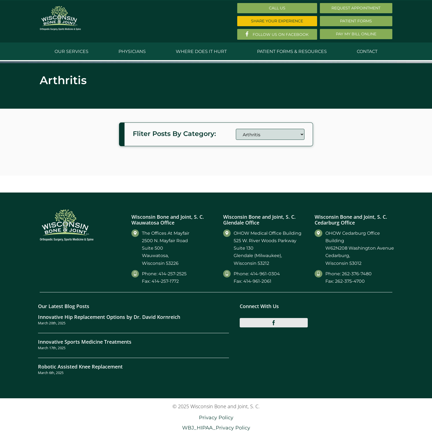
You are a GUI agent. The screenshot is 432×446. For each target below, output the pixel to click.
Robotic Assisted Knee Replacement (80, 366)
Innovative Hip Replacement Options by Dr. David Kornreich (109, 316)
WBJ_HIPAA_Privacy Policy (216, 428)
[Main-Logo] (60, 7)
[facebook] (274, 322)
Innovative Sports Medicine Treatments (84, 341)
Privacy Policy (216, 417)
